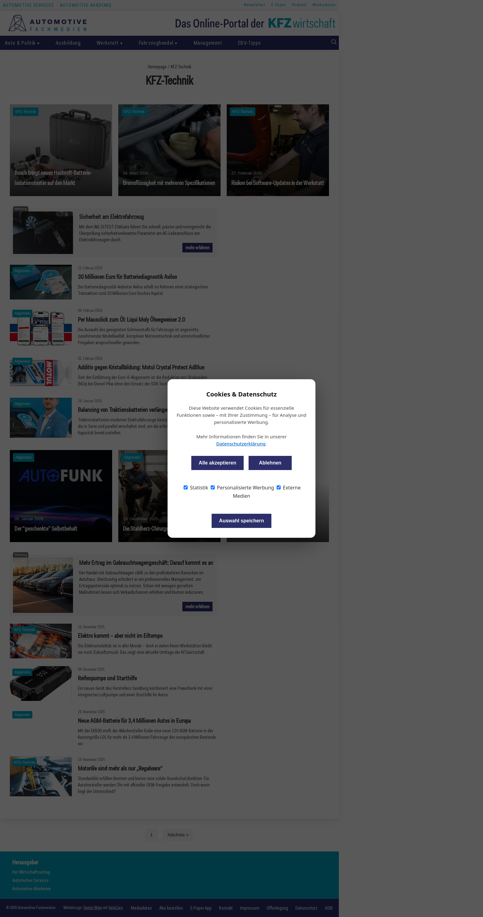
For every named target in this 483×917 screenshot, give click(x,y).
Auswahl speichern (241, 520)
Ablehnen (270, 462)
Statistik (196, 487)
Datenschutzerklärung (241, 443)
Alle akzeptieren (217, 462)
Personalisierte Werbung (242, 487)
